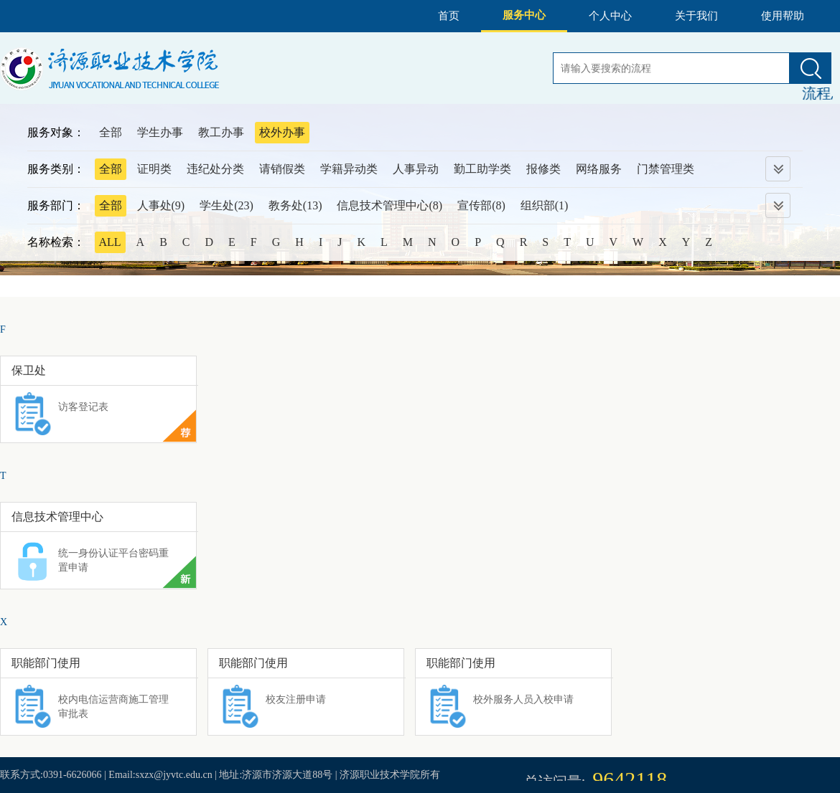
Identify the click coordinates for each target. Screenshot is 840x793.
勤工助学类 (482, 169)
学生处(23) (226, 205)
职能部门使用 (45, 663)
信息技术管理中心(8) (389, 205)
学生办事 (160, 132)
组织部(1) (545, 205)
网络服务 (599, 169)
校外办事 (282, 132)
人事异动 (416, 169)
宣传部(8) (481, 205)
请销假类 (282, 169)
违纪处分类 (215, 169)
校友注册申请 (296, 699)
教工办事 (221, 132)
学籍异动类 (349, 169)
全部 (110, 132)
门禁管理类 (665, 169)
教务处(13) (295, 205)
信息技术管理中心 (57, 517)
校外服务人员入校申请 (523, 699)
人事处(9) (161, 205)
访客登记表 (83, 407)
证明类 (154, 169)
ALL (110, 242)
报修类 (543, 169)
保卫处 (28, 370)
